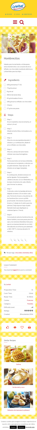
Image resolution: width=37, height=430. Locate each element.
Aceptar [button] (13, 427)
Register (8, 14)
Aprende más (30, 427)
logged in (16, 268)
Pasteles (30, 302)
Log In (17, 14)
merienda (25, 251)
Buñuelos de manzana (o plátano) (18, 409)
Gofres (18, 363)
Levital (8, 283)
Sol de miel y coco (18, 386)
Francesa (30, 299)
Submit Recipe (27, 14)
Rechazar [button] (21, 427)
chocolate (18, 251)
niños (31, 251)
